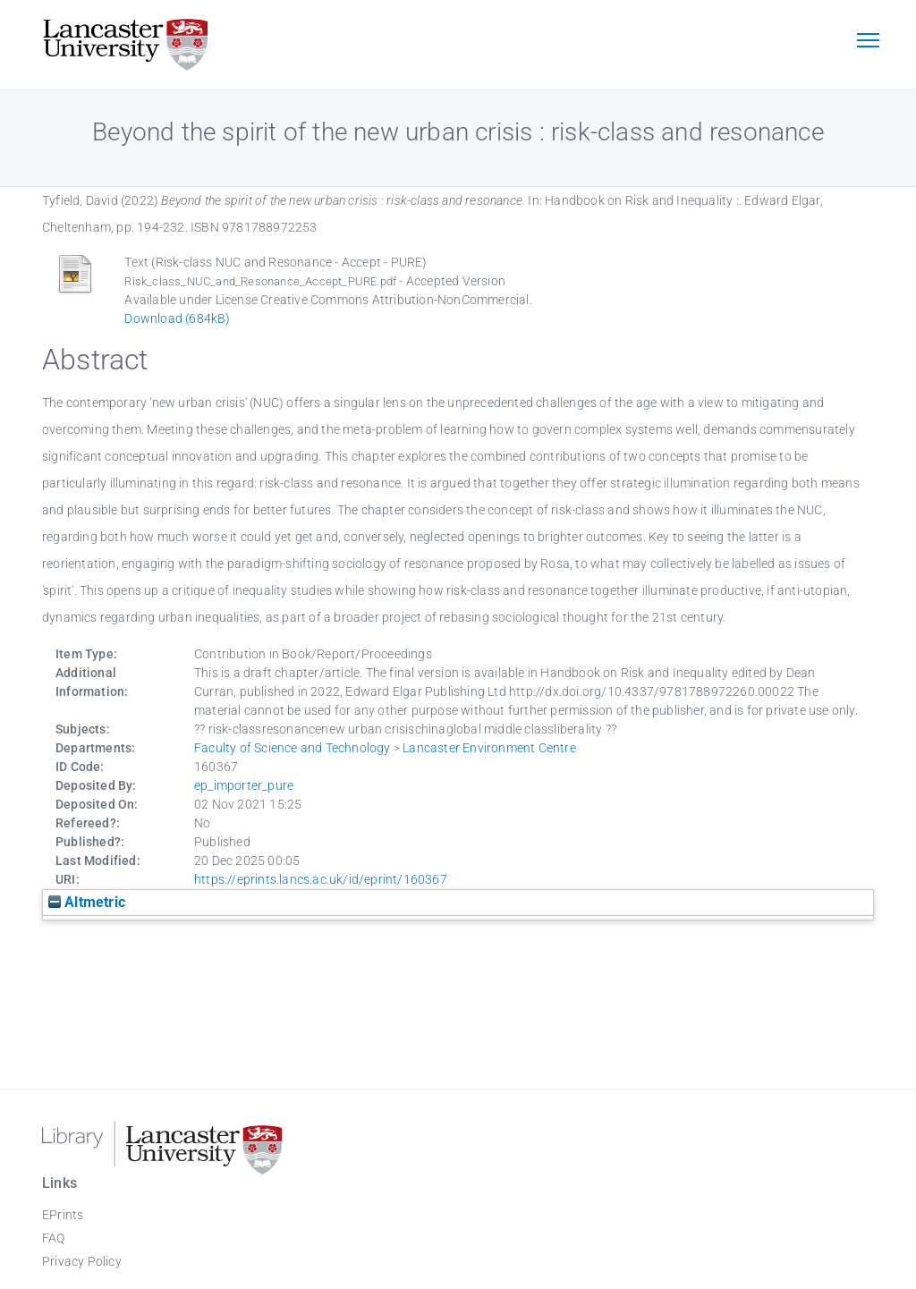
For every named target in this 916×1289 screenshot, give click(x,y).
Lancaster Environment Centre (489, 748)
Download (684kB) (177, 318)
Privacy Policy (82, 1261)
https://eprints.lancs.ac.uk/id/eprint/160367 (320, 879)
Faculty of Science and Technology (292, 748)
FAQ (53, 1238)
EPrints (62, 1215)
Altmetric (86, 902)
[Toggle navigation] (867, 42)
